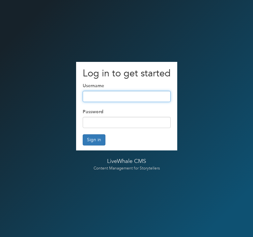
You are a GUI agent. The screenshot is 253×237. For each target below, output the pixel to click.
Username (93, 86)
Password (93, 112)
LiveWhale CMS (126, 161)
